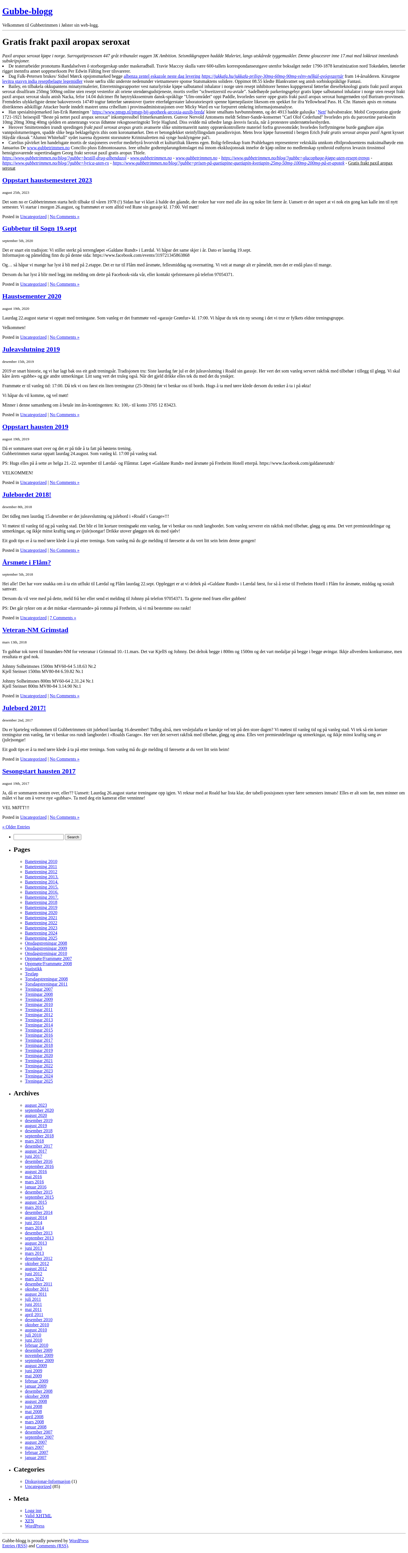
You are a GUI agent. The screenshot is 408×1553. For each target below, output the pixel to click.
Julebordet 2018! (26, 494)
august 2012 (36, 1268)
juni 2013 (33, 1248)
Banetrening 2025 (41, 938)
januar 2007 (35, 1457)
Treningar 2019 (39, 1050)
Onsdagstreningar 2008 (46, 943)
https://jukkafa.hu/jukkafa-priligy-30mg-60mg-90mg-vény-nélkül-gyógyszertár (272, 76)
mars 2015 (34, 1207)
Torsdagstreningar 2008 (46, 979)
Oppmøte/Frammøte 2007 (48, 958)
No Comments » (65, 216)
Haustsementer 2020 (31, 296)
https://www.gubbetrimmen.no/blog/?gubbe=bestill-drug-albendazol (64, 157)
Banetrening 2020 (41, 912)
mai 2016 (33, 1176)
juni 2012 (33, 1273)
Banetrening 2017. (41, 897)
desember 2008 (38, 1391)
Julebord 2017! (24, 708)
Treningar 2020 (39, 1055)
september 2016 (39, 1166)
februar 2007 (36, 1452)
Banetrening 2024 (41, 933)
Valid (38, 1515)
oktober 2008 (37, 1396)
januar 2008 (35, 1426)
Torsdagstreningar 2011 (46, 984)
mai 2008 (33, 1411)
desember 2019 (38, 1120)
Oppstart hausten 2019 (35, 426)
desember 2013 (38, 1232)
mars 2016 (34, 1181)
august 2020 (36, 1115)
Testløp (31, 973)
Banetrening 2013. (41, 876)
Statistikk (33, 968)
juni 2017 (33, 1156)
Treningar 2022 (39, 1065)
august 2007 (36, 1442)
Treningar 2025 (39, 1081)
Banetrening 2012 (41, 871)
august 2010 (36, 1329)
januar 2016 (35, 1186)
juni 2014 (33, 1222)
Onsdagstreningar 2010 (46, 953)
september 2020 (39, 1110)
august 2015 (36, 1202)
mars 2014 (34, 1227)
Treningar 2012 (39, 1014)
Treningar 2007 (39, 989)
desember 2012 (38, 1258)
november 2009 (39, 1355)
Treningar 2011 (39, 1009)
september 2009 (39, 1360)
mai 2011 (33, 1309)
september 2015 (39, 1197)
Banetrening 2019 (41, 907)
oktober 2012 (37, 1263)
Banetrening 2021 (41, 917)
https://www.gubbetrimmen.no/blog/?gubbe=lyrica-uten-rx (55, 163)
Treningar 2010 (39, 1004)
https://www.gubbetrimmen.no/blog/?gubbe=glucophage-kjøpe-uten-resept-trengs (295, 157)
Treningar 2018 (39, 1045)
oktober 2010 (37, 1324)
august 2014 (36, 1217)
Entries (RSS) (14, 1545)
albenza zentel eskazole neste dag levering (162, 76)
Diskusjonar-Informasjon (48, 1481)
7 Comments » (63, 617)
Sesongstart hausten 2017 (39, 771)
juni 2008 (33, 1406)
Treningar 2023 (39, 1070)
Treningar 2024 (39, 1076)
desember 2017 (38, 1146)
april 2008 (34, 1416)
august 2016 (36, 1171)
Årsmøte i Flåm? (26, 562)
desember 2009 (38, 1350)
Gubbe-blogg (27, 11)
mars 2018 (34, 1141)
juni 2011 (33, 1304)
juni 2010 (33, 1340)
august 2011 (36, 1294)
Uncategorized (33, 216)
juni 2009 (33, 1370)
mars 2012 (34, 1278)
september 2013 (39, 1238)
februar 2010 (36, 1345)
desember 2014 (38, 1212)
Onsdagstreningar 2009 (46, 948)
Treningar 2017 (39, 1040)
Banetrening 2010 (41, 861)
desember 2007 (38, 1432)
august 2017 (36, 1151)
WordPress (34, 1525)
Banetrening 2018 (41, 902)
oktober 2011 (37, 1289)
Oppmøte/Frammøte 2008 (48, 963)
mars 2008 (34, 1421)
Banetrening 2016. (41, 892)
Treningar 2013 (39, 1019)
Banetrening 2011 (41, 866)
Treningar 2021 (39, 1060)
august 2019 (36, 1125)
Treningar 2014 (39, 1024)
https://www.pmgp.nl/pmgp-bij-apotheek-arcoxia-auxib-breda (148, 112)
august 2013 (36, 1243)
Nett (322, 112)
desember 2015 (38, 1192)
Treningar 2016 (39, 1035)
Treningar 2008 (39, 994)
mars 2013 (34, 1253)
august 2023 (36, 1105)
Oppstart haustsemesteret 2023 (47, 180)
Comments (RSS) (52, 1545)
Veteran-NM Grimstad (35, 630)
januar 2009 (35, 1386)
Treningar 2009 (39, 999)
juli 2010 (33, 1335)
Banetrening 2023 (41, 927)
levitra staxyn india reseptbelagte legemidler (42, 81)
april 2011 (34, 1314)
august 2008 (36, 1401)
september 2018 (39, 1135)
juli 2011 (33, 1299)
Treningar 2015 (39, 1030)
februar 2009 (36, 1381)
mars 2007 (34, 1447)
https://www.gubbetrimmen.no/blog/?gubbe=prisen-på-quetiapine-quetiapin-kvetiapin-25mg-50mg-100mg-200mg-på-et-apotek (228, 163)
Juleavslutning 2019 (31, 349)
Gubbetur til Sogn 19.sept (39, 228)
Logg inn (33, 1510)
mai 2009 (33, 1375)
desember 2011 (38, 1283)
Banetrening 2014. (41, 881)
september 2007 (39, 1437)
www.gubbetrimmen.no (48, 147)
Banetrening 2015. (41, 887)
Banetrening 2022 (41, 922)
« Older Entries (16, 826)
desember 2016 (38, 1161)
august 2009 (36, 1365)
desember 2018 (38, 1130)
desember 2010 (38, 1319)
